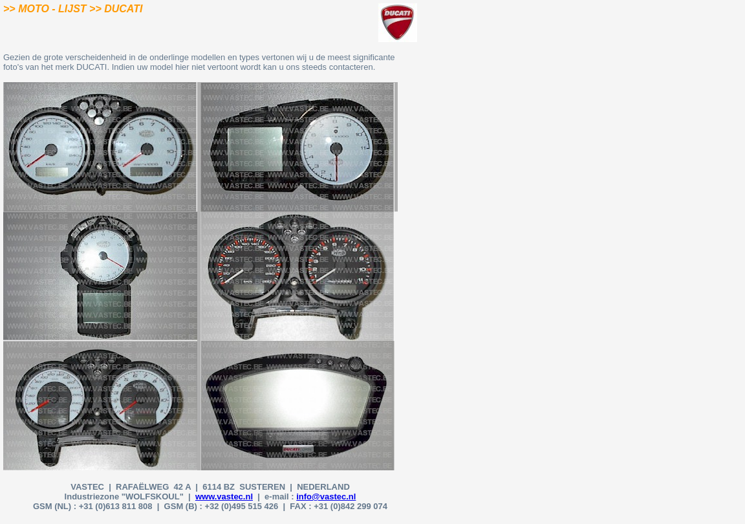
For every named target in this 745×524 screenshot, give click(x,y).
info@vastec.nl (326, 496)
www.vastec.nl (224, 496)
